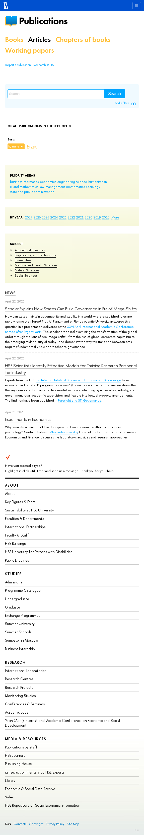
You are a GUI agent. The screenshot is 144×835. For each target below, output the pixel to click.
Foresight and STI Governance (79, 400)
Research (15, 662)
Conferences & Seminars (25, 704)
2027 (28, 217)
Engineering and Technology (35, 255)
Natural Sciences (27, 270)
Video (9, 797)
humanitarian (97, 181)
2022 (71, 217)
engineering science (72, 181)
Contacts (20, 824)
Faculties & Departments (24, 518)
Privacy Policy (55, 824)
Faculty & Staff (17, 535)
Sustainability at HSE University (29, 510)
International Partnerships (25, 526)
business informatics (24, 181)
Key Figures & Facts (20, 501)
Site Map (73, 824)
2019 (97, 217)
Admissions (13, 582)
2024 (54, 217)
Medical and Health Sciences (36, 265)
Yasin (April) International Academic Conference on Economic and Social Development (62, 722)
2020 (88, 217)
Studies (13, 573)
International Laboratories (25, 670)
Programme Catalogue (23, 590)
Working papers (29, 50)
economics (48, 181)
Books (14, 39)
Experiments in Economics (28, 419)
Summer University (20, 623)
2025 (45, 217)
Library (10, 780)
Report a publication (18, 65)
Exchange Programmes (22, 615)
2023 (62, 217)
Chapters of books (83, 39)
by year (32, 146)
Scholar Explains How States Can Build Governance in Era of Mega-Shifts (71, 309)
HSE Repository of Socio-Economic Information (42, 805)
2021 (80, 217)
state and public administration (32, 191)
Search (114, 94)
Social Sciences (26, 275)
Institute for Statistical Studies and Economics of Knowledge (78, 380)
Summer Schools (18, 632)
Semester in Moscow (21, 640)
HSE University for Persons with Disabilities (38, 551)
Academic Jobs (16, 712)
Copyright (36, 824)
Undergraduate (17, 598)
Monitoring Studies (20, 695)
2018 (105, 217)
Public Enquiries (17, 560)
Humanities (23, 260)
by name (13, 146)
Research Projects (19, 687)
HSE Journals (15, 755)
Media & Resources (25, 738)
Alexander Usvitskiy (64, 432)
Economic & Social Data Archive (30, 788)
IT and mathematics (24, 186)
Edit (136, 830)
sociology (93, 186)
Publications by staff (21, 747)
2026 (37, 217)
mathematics (75, 186)
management (55, 186)
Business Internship (20, 648)
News (10, 292)
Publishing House (18, 763)
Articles (39, 39)
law (41, 186)
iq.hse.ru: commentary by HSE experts (34, 772)
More (115, 217)
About (12, 485)
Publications (43, 21)
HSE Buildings (15, 543)
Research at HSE (44, 65)
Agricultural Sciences (30, 250)
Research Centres (19, 678)
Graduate (12, 607)
